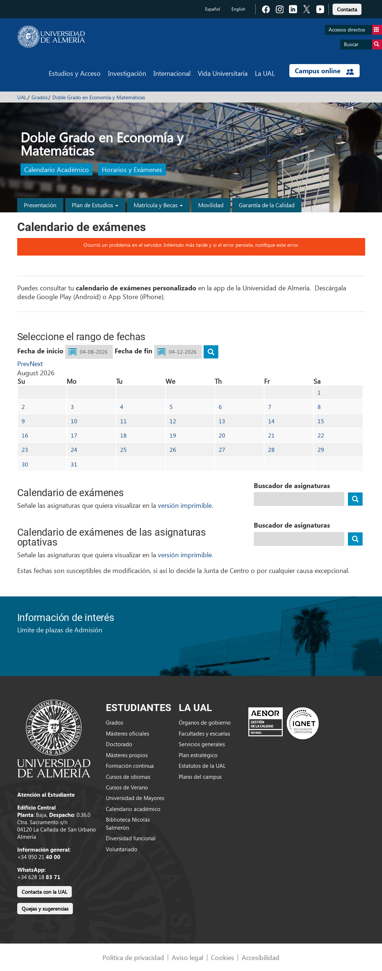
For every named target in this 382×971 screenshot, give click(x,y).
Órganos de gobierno (205, 722)
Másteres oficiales (127, 733)
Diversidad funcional (131, 838)
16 (25, 435)
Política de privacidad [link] (133, 957)
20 (222, 435)
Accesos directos (355, 30)
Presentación (40, 205)
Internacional (171, 73)
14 (271, 421)
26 (173, 449)
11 (123, 421)
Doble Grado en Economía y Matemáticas (98, 97)
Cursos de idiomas (128, 776)
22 (321, 435)
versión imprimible (185, 505)
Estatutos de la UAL (202, 765)
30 (25, 464)
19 (173, 435)
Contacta (347, 9)
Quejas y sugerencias (45, 908)
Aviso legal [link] (187, 957)
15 (321, 421)
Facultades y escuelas (204, 733)
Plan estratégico (198, 755)
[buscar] (210, 352)
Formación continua (130, 765)
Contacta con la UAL (44, 891)
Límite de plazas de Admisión (59, 629)
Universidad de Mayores (135, 797)
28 (271, 449)
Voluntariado (121, 849)
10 (74, 421)
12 (173, 421)
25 (123, 449)
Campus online (324, 70)
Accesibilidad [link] (260, 957)
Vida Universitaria (223, 73)
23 (25, 449)
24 (74, 449)
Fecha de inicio (40, 350)
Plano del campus (200, 776)
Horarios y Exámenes (132, 169)
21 (271, 435)
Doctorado (119, 744)
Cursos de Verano (127, 787)
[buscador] (355, 499)
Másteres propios (127, 755)
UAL (22, 97)
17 (74, 435)
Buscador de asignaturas (292, 485)
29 (321, 449)
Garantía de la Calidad (266, 205)
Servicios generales (202, 744)
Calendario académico (133, 808)
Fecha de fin (133, 350)
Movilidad (210, 205)
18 (123, 435)
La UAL (265, 73)
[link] (347, 8)
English (238, 9)
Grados (39, 97)
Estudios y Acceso (75, 73)
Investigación (127, 73)
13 (222, 421)
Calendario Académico (56, 169)
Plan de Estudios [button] (95, 205)
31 (74, 464)
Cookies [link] (222, 957)
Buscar (363, 44)
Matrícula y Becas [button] (158, 205)
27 (222, 449)
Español (212, 9)
